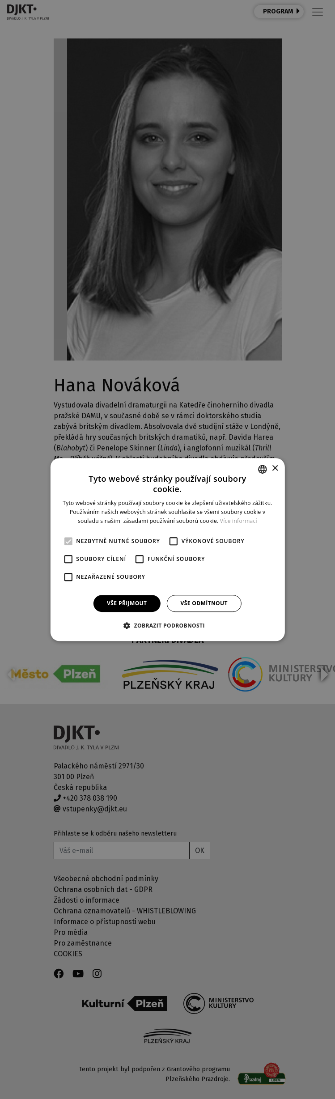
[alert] (167, 549)
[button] (167, 625)
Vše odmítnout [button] (203, 603)
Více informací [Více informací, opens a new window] (238, 521)
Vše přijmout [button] (127, 603)
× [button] (274, 468)
